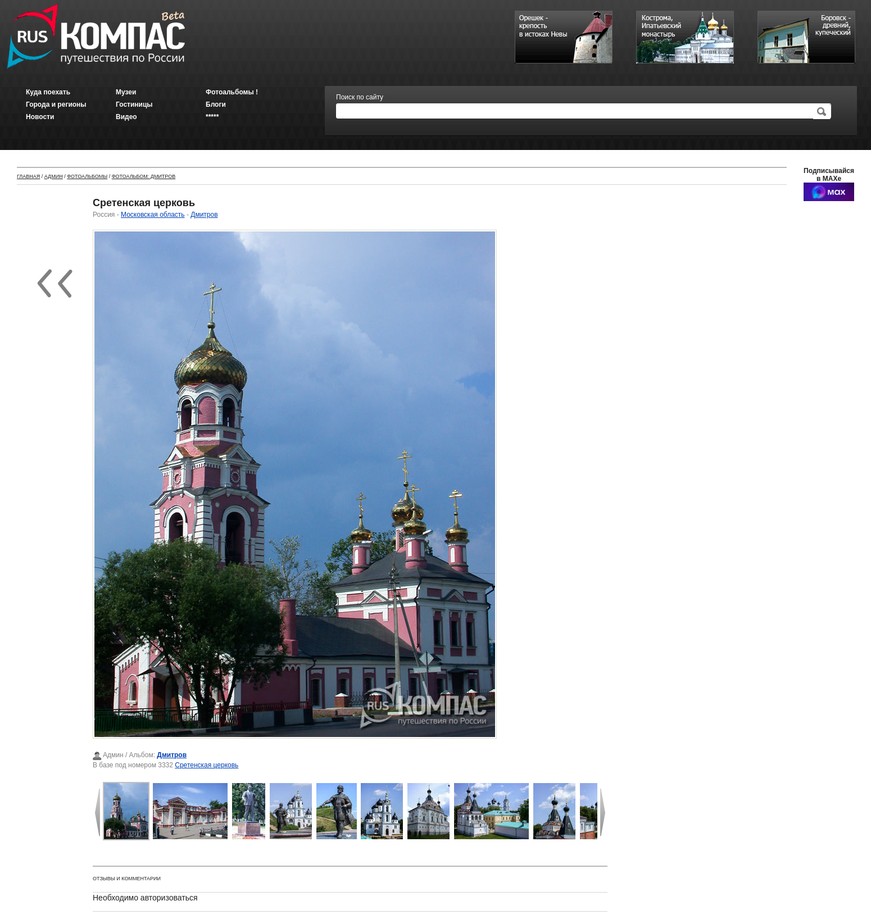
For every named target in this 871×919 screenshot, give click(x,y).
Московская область (153, 215)
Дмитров (203, 215)
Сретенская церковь (206, 765)
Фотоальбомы (87, 176)
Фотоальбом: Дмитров (143, 176)
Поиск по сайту (359, 97)
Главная (28, 176)
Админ (53, 176)
